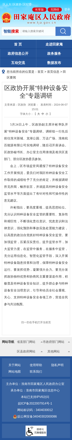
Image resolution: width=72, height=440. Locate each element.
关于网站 (14, 365)
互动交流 (18, 63)
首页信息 (53, 71)
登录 (67, 9)
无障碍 (54, 9)
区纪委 (27, 4)
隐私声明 (57, 365)
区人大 (7, 4)
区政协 (17, 4)
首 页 (18, 44)
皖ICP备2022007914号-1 (35, 403)
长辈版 (39, 9)
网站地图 (14, 371)
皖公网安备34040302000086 (37, 416)
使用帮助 (36, 365)
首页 (40, 71)
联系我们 (36, 371)
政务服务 (54, 53)
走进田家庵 (54, 44)
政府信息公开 (18, 53)
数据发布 (54, 63)
